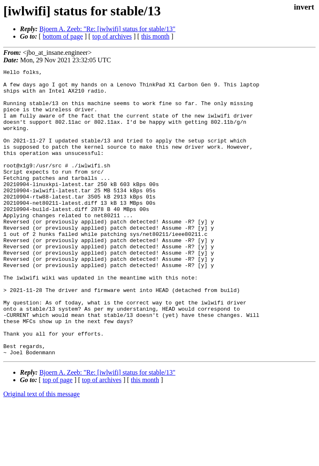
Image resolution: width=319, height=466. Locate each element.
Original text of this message (41, 451)
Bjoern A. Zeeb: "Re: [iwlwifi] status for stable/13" (107, 28)
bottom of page (63, 36)
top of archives (112, 36)
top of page (58, 437)
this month (155, 36)
